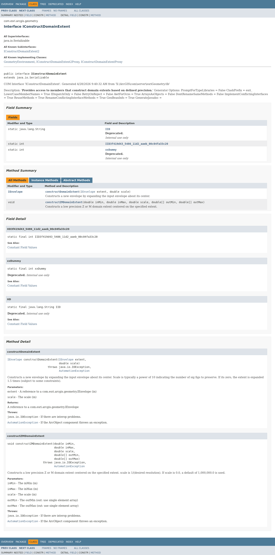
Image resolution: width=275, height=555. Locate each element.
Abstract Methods (76, 180)
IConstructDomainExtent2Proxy (57, 61)
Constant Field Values (22, 247)
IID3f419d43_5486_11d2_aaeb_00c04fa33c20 (136, 143)
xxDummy (110, 149)
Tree (43, 4)
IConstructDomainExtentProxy (101, 61)
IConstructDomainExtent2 (21, 51)
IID (107, 129)
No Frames (60, 10)
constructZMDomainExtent (63, 202)
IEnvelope (15, 191)
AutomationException (74, 370)
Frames (46, 10)
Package (21, 4)
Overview (7, 4)
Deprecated (56, 4)
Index (69, 4)
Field (28, 15)
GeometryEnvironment (19, 61)
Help (78, 4)
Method (51, 15)
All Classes (81, 10)
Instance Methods (44, 180)
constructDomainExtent (62, 191)
